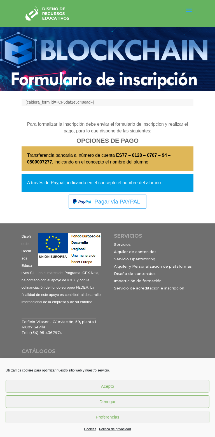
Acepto (107, 386)
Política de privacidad (115, 429)
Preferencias (107, 417)
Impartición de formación (138, 281)
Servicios (122, 244)
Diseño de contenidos (135, 273)
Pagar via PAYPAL (117, 201)
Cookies (90, 429)
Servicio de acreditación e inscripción (149, 288)
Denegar (107, 401)
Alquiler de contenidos (135, 251)
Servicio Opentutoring (134, 259)
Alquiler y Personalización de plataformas (153, 266)
